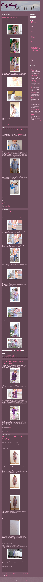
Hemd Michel (9, 153)
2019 (31, 58)
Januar (32, 55)
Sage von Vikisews (33, 92)
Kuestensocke (32, 97)
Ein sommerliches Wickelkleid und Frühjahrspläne (36, 51)
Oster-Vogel (32, 76)
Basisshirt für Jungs (18, 217)
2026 (31, 26)
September (32, 37)
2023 (31, 30)
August (32, 38)
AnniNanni (6, 356)
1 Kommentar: (15, 124)
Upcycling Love (4, 203)
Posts (31, 16)
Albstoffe (6, 431)
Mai (31, 42)
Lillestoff (9, 356)
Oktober (32, 36)
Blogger (26, 580)
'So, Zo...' (32, 86)
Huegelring (10, 5)
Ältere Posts (25, 573)
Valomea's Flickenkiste (34, 75)
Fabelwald (6, 206)
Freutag (3, 202)
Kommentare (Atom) (7, 575)
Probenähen (12, 356)
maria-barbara (33, 103)
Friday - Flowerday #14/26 (34, 81)
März (32, 52)
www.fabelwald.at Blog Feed (34, 67)
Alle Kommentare (33, 17)
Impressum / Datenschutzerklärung (16, 12)
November (32, 35)
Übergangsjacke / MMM (34, 98)
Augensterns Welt (33, 69)
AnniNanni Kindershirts (10, 212)
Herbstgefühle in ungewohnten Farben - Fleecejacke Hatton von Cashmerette (35, 115)
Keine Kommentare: (15, 205)
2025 (31, 27)
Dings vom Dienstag (5, 121)
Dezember (32, 33)
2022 (31, 31)
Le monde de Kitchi (33, 80)
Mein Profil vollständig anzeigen (34, 22)
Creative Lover (4, 122)
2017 (31, 60)
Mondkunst (32, 114)
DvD (13, 350)
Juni (32, 41)
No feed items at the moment (34, 67)
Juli (31, 40)
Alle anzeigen (40, 120)
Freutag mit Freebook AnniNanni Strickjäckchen (35, 49)
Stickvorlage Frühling (21, 134)
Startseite (5, 12)
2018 (31, 59)
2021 (31, 32)
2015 (31, 63)
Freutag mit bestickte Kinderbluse (13, 130)
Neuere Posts (4, 573)
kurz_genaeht (32, 108)
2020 (31, 56)
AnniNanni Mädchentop (10, 17)
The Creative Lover (18, 350)
